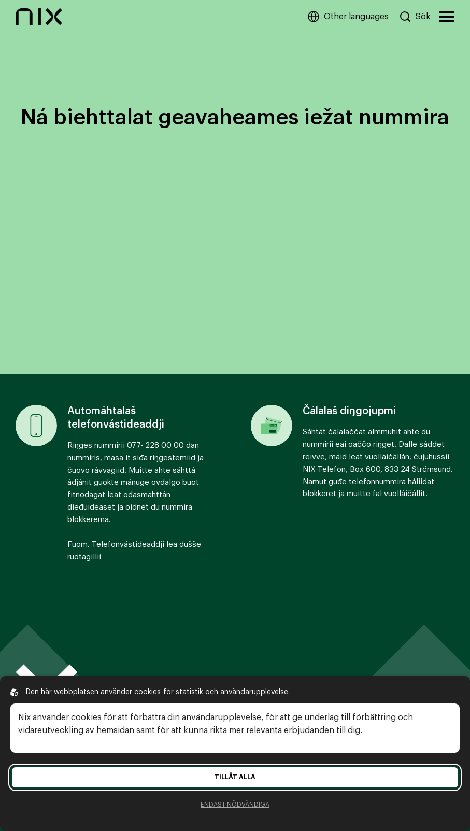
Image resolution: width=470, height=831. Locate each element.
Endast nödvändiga (235, 804)
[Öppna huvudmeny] (446, 16)
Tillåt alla (235, 777)
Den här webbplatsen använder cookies (93, 692)
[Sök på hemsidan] (415, 16)
